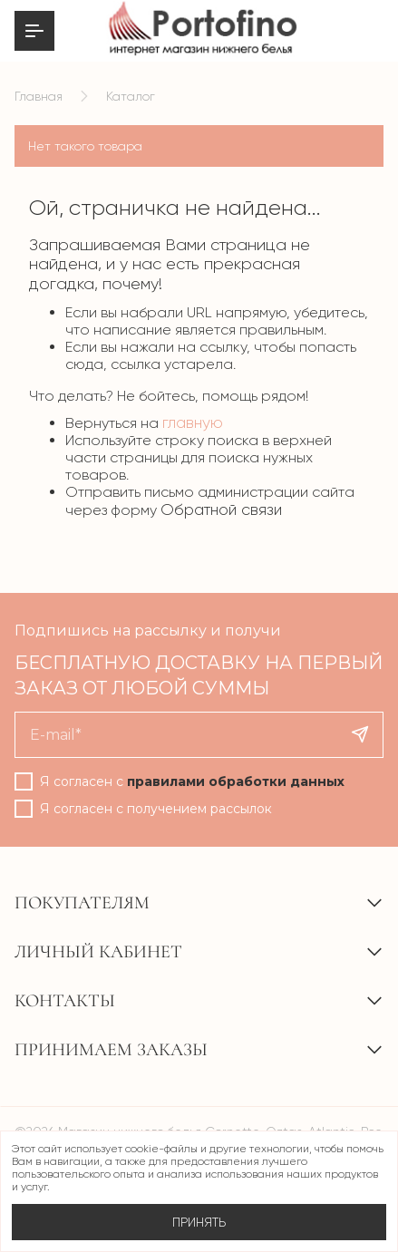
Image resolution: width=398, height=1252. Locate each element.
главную (192, 422)
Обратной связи (221, 509)
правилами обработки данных (236, 781)
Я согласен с (192, 781)
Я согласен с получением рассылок (156, 809)
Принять (199, 1222)
